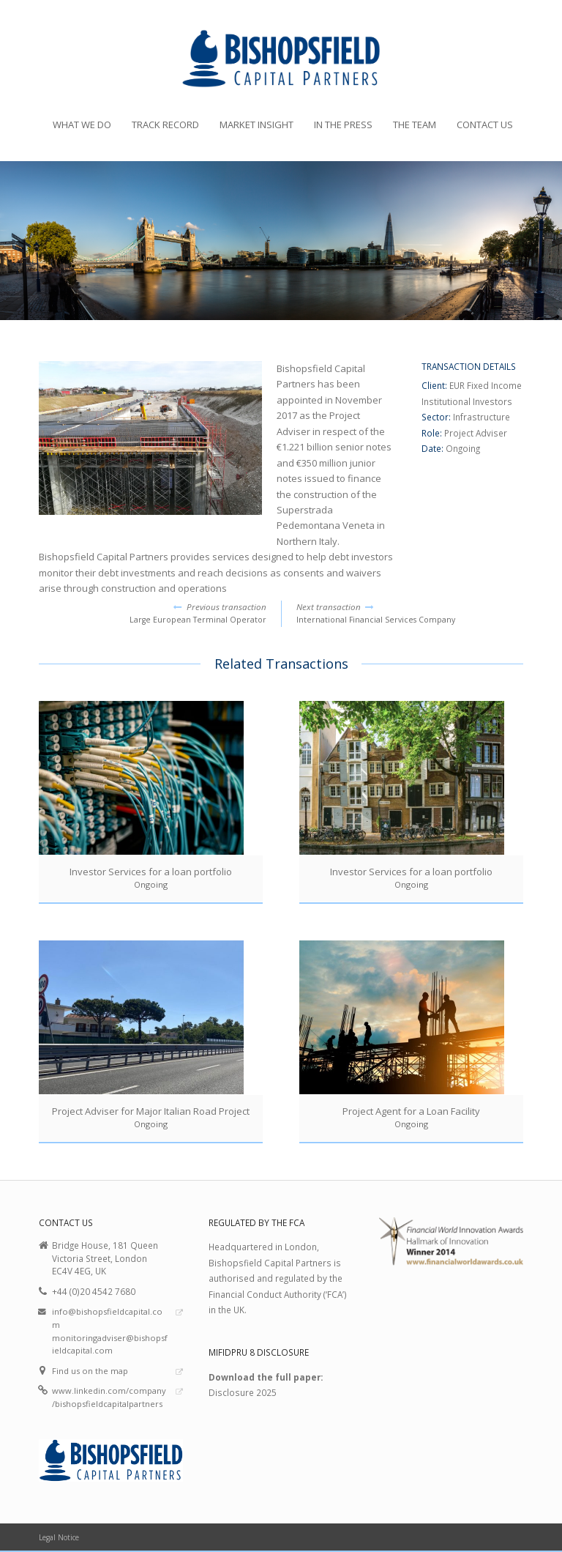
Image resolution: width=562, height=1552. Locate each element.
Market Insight (256, 125)
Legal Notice (59, 1537)
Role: (433, 433)
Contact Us (485, 125)
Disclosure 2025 (243, 1392)
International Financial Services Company (409, 613)
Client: (435, 385)
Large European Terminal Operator (152, 613)
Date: (434, 448)
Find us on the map (90, 1370)
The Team (414, 125)
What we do (82, 125)
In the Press (343, 125)
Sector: (437, 417)
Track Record (165, 125)
